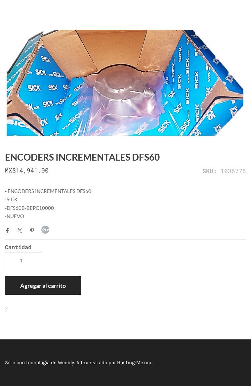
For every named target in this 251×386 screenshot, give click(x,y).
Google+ (45, 230)
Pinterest (33, 230)
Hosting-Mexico (134, 363)
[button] (43, 285)
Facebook (9, 230)
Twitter (21, 230)
